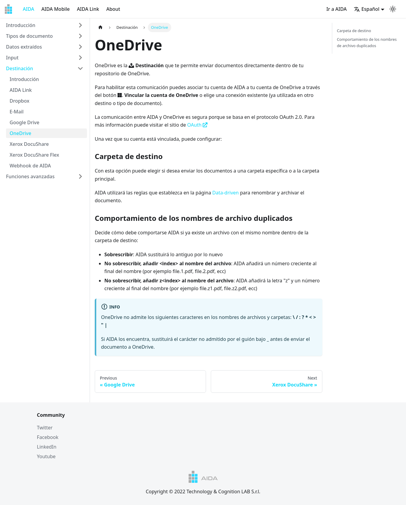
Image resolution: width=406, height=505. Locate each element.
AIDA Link (88, 9)
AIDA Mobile (55, 9)
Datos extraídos (24, 47)
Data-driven (225, 192)
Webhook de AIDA (30, 165)
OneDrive (20, 133)
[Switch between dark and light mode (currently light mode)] (393, 9)
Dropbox (19, 101)
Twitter (44, 427)
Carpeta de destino (354, 30)
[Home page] (100, 27)
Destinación (19, 68)
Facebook (47, 437)
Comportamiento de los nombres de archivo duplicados (367, 42)
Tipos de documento (29, 36)
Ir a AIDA (336, 9)
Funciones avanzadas (30, 176)
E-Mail (17, 111)
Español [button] (366, 9)
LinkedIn (46, 446)
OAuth (197, 125)
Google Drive (24, 122)
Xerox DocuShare (29, 144)
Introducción (20, 25)
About (113, 9)
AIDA (28, 9)
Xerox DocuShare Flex (34, 155)
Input (12, 57)
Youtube (46, 456)
